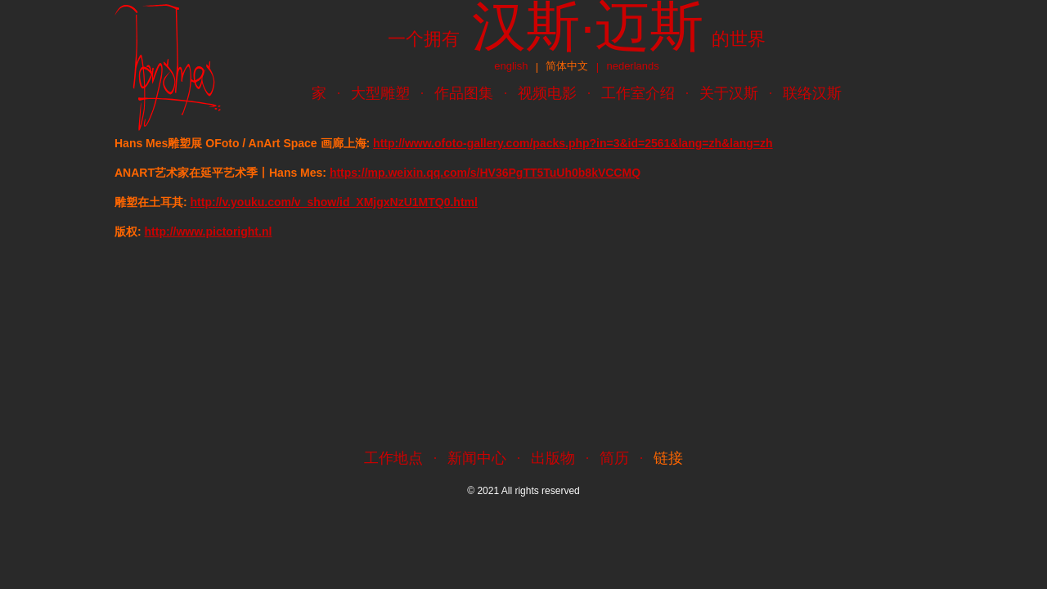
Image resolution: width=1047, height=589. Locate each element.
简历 (614, 458)
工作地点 (393, 458)
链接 (668, 458)
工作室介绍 (638, 93)
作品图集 (463, 93)
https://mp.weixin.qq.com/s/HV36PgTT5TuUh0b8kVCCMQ (485, 172)
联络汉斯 (812, 93)
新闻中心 (476, 458)
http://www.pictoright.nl (208, 231)
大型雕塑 (380, 93)
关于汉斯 (728, 93)
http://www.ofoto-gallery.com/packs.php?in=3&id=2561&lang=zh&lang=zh (573, 143)
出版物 (553, 458)
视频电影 (547, 93)
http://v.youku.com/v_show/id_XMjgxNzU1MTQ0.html (334, 202)
